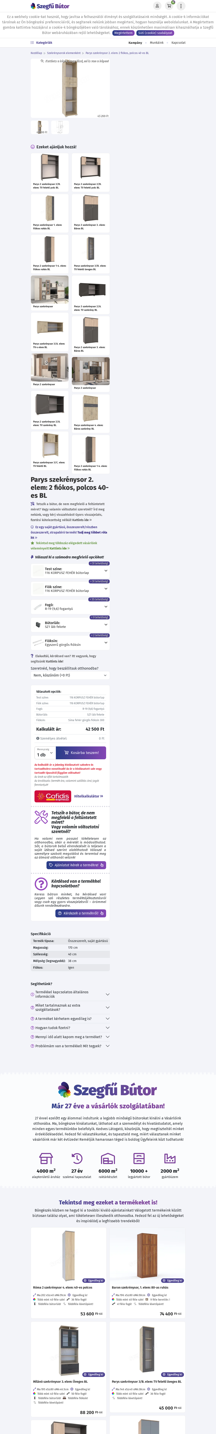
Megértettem (123, 33)
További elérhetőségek (65, 1292)
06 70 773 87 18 (61, 1263)
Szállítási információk (127, 1307)
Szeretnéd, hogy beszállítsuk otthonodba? (143, 254)
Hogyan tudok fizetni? (129, 626)
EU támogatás (120, 1334)
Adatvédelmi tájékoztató (129, 1254)
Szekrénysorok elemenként (64, 53)
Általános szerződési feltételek (134, 1263)
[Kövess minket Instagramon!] (77, 1368)
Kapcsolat (179, 43)
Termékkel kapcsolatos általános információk (138, 593)
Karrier (115, 1271)
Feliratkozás (125, 1398)
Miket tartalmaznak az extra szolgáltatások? (134, 606)
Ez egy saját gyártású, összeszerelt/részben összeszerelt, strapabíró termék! (144, 115)
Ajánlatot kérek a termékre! (152, 454)
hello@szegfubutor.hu (67, 1280)
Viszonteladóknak (123, 1280)
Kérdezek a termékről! (156, 502)
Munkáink (157, 43)
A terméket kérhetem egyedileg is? (139, 617)
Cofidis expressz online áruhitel (134, 1325)
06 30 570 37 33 (62, 1271)
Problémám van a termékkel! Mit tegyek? (144, 644)
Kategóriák (41, 43)
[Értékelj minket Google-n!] (91, 1368)
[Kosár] (169, 6)
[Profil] (157, 6)
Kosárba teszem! (158, 338)
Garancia (116, 1316)
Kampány (135, 43)
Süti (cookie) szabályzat (155, 33)
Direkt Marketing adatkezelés (133, 1298)
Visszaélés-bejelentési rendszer (134, 1289)
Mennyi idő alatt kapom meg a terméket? (145, 635)
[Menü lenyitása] (181, 6)
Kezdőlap (36, 53)
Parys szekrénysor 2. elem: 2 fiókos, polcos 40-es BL (117, 53)
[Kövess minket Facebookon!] (62, 1368)
